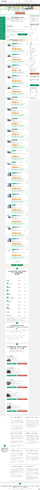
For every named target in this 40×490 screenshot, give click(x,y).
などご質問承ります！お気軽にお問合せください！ (17, 51)
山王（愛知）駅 (17, 337)
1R (31, 36)
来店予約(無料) (12, 375)
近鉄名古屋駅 (15, 335)
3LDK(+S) (37, 40)
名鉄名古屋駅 (23, 335)
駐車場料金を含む (33, 33)
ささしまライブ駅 (9, 335)
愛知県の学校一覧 (7, 3)
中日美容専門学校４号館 (12, 3)
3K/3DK (32, 40)
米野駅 (19, 335)
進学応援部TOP (2, 3)
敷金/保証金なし (33, 32)
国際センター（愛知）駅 (10, 337)
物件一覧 (22, 375)
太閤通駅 (22, 337)
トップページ (37, 1)
